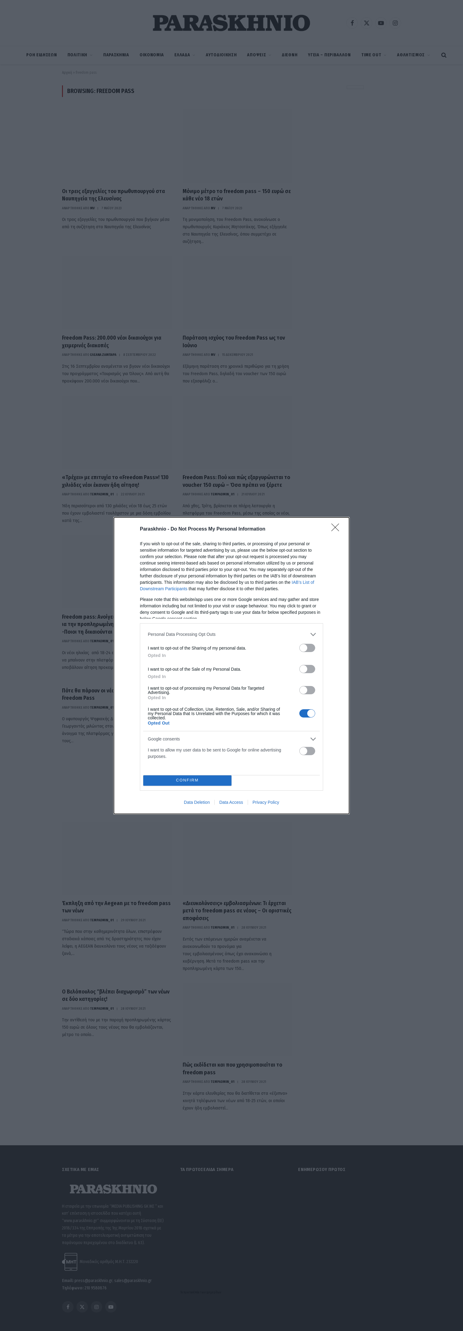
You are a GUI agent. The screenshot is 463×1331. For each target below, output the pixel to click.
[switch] (307, 648)
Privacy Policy (266, 802)
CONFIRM (187, 780)
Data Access (231, 802)
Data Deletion (197, 802)
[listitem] (231, 634)
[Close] (337, 529)
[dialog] (231, 665)
